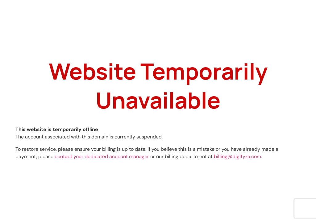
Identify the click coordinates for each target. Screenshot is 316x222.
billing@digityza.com (237, 156)
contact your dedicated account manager (102, 156)
